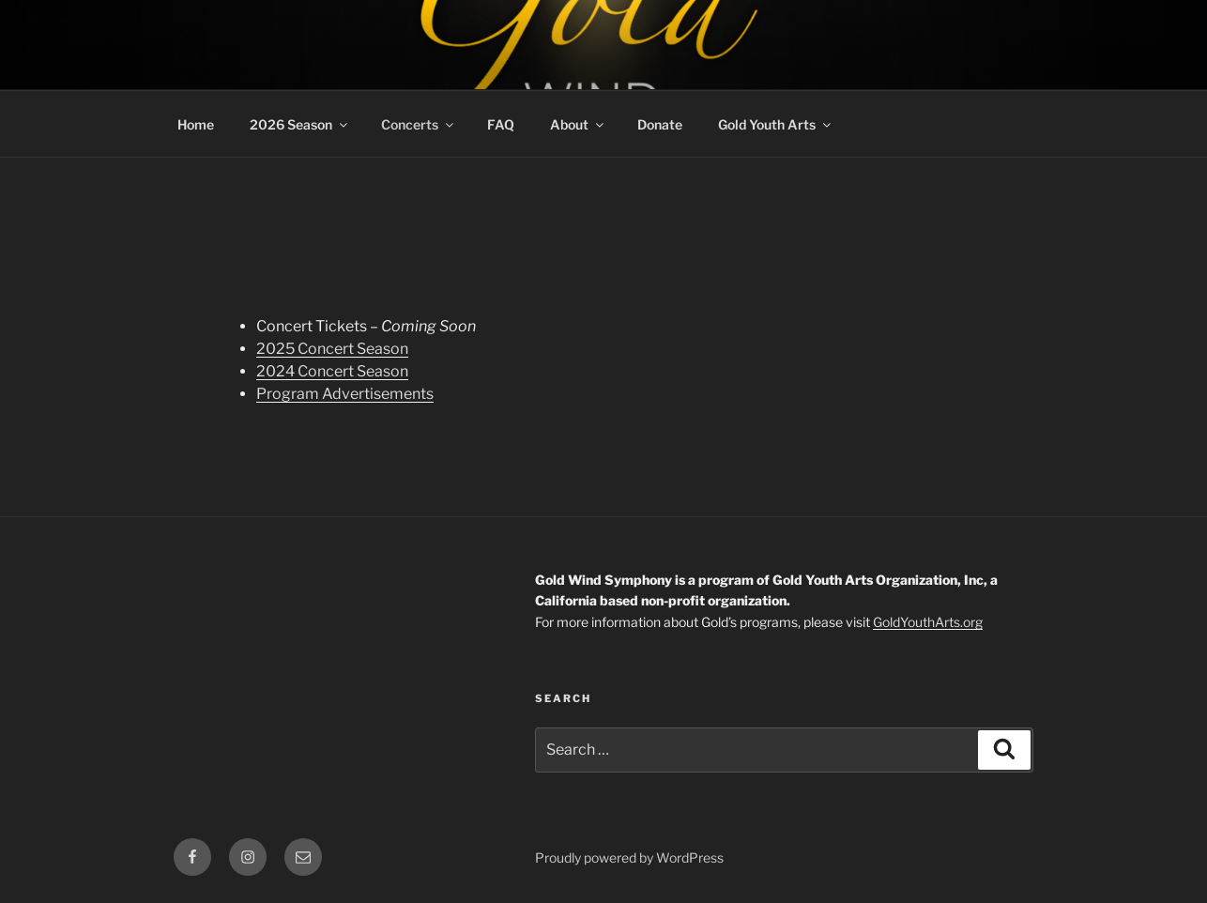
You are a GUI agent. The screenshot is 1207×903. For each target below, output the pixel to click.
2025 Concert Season (332, 349)
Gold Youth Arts (775, 124)
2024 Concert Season (332, 371)
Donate (659, 124)
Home (195, 124)
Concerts (418, 124)
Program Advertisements (345, 394)
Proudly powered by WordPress (629, 857)
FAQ (500, 124)
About (578, 124)
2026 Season (300, 124)
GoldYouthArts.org (928, 622)
